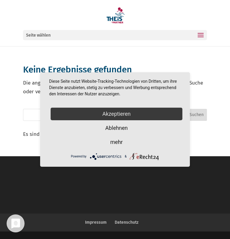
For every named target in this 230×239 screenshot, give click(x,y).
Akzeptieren (116, 114)
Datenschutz (126, 222)
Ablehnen (116, 128)
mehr (116, 142)
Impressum (96, 222)
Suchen (197, 114)
